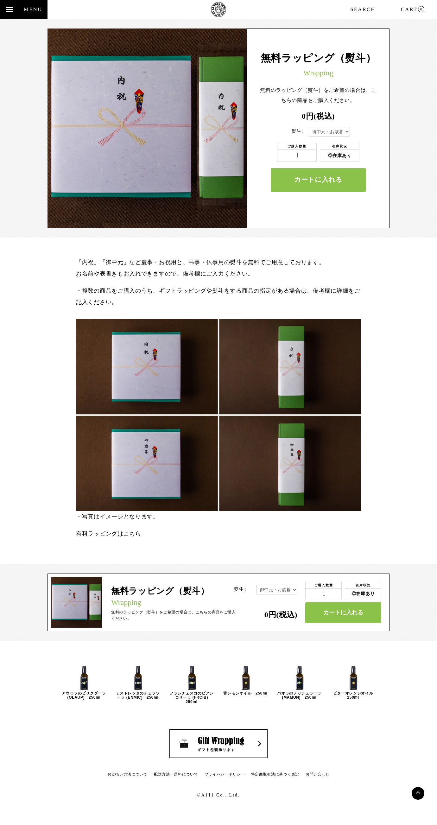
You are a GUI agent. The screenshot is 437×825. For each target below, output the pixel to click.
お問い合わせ (318, 774)
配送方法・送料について (176, 774)
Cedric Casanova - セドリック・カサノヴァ (218, 9)
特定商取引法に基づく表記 (275, 774)
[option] (84, 683)
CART (412, 9)
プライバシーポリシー (225, 774)
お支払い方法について (127, 774)
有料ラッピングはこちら (108, 533)
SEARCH (362, 9)
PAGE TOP (418, 793)
